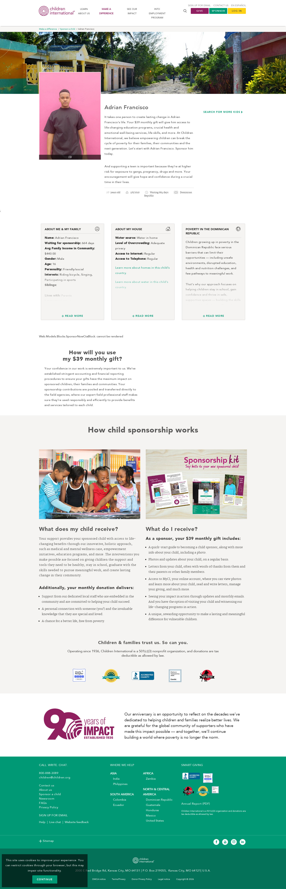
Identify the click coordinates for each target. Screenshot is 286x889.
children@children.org (54, 778)
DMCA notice (99, 880)
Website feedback (77, 822)
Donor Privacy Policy (142, 880)
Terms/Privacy (118, 880)
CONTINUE (45, 879)
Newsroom (46, 799)
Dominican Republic (158, 800)
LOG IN (237, 11)
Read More (74, 316)
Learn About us (84, 11)
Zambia (149, 779)
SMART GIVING (192, 765)
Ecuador (117, 805)
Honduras (151, 810)
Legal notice (164, 880)
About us (45, 790)
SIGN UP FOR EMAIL (53, 815)
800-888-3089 (48, 773)
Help (42, 822)
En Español (238, 6)
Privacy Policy (48, 807)
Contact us (220, 6)
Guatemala (151, 805)
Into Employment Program (157, 13)
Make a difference (106, 11)
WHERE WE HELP (122, 765)
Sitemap (48, 841)
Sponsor (218, 11)
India (114, 779)
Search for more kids (221, 112)
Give (199, 11)
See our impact (132, 11)
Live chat (55, 822)
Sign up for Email (199, 6)
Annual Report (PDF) (195, 804)
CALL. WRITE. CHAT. (53, 765)
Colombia (118, 800)
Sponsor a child (67, 29)
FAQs (43, 803)
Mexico (149, 815)
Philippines (118, 784)
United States (153, 821)
